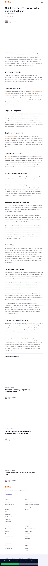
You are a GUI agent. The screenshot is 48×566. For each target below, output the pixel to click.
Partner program (9, 536)
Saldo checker (8, 548)
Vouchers (7, 509)
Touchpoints (8, 519)
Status (26, 548)
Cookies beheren (28, 564)
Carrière (7, 531)
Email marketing (9, 516)
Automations (8, 514)
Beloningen (7, 502)
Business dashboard (30, 528)
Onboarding (28, 507)
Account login (8, 545)
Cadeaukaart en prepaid (11, 507)
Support (27, 509)
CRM (6, 512)
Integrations (28, 533)
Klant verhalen (28, 531)
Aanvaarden (10, 564)
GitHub (27, 550)
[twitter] (5, 16)
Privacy (13, 558)
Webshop (27, 538)
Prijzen (26, 536)
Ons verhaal (8, 528)
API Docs (27, 545)
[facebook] (8, 16)
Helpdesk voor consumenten (32, 504)
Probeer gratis (8, 494)
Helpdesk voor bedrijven (31, 502)
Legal (6, 558)
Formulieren (8, 521)
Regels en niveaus (9, 504)
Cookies (21, 558)
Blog (6, 533)
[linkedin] (10, 16)
